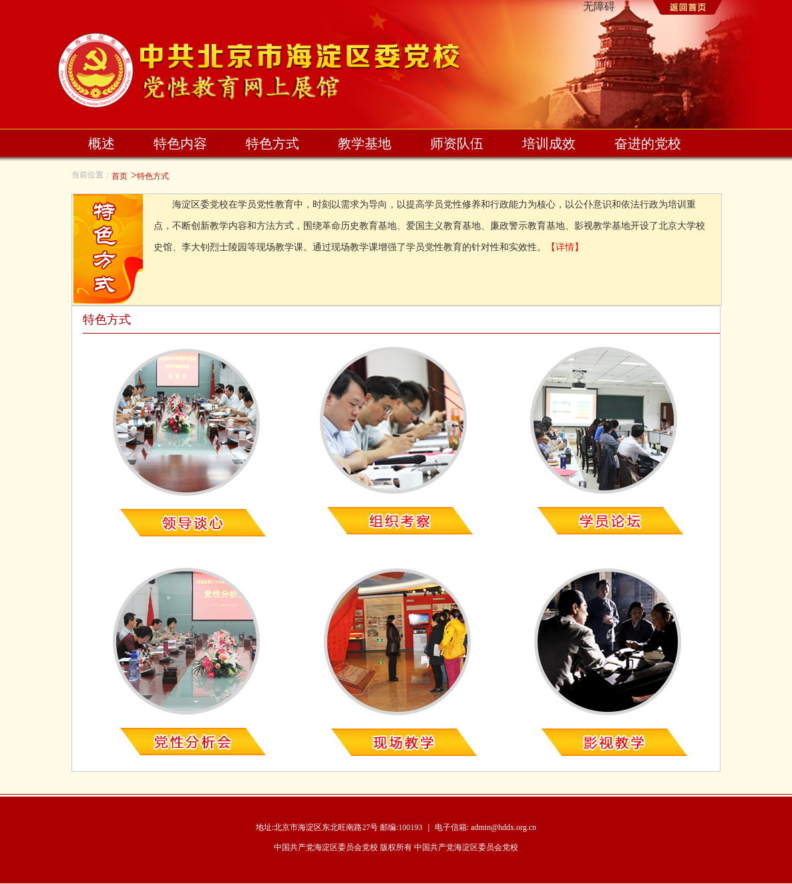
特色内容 (180, 143)
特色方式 (272, 143)
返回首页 (685, 8)
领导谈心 (188, 443)
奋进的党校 (647, 143)
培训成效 (549, 143)
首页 (120, 176)
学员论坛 (608, 443)
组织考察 (398, 443)
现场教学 (398, 662)
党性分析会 (188, 662)
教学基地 (364, 143)
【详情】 (565, 247)
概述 (101, 143)
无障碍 (599, 6)
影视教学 (608, 662)
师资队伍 (456, 143)
